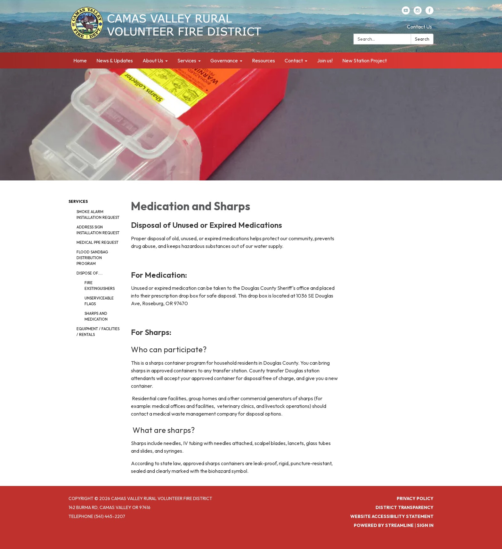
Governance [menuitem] (224, 60)
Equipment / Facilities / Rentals (98, 331)
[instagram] (418, 12)
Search (422, 39)
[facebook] (429, 12)
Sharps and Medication (96, 316)
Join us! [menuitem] (325, 60)
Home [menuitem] (80, 60)
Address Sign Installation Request (98, 230)
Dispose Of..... (90, 273)
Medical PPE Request (97, 242)
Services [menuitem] (186, 60)
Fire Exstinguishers (100, 285)
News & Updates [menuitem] (114, 60)
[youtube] (406, 12)
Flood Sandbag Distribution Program (92, 258)
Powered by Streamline (384, 525)
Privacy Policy (415, 498)
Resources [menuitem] (263, 60)
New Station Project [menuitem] (364, 60)
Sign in (425, 525)
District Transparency (404, 507)
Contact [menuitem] (294, 60)
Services (78, 201)
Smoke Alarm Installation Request (98, 214)
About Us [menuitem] (152, 60)
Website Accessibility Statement (391, 516)
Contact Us (419, 26)
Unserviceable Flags (99, 301)
